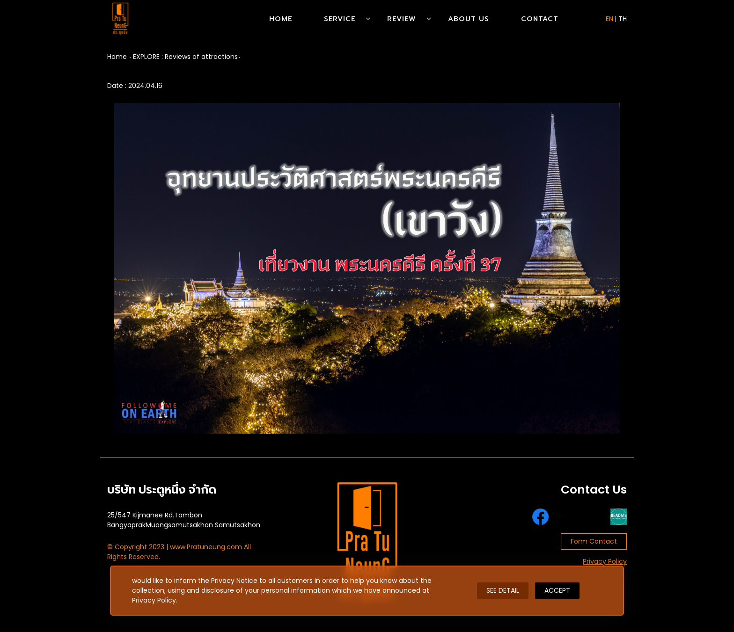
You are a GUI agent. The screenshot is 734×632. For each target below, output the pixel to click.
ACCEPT (557, 590)
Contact (539, 19)
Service (339, 19)
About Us (468, 19)
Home (280, 19)
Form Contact (594, 541)
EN (609, 18)
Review (401, 19)
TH (622, 18)
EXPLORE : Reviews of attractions (185, 56)
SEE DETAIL (502, 590)
